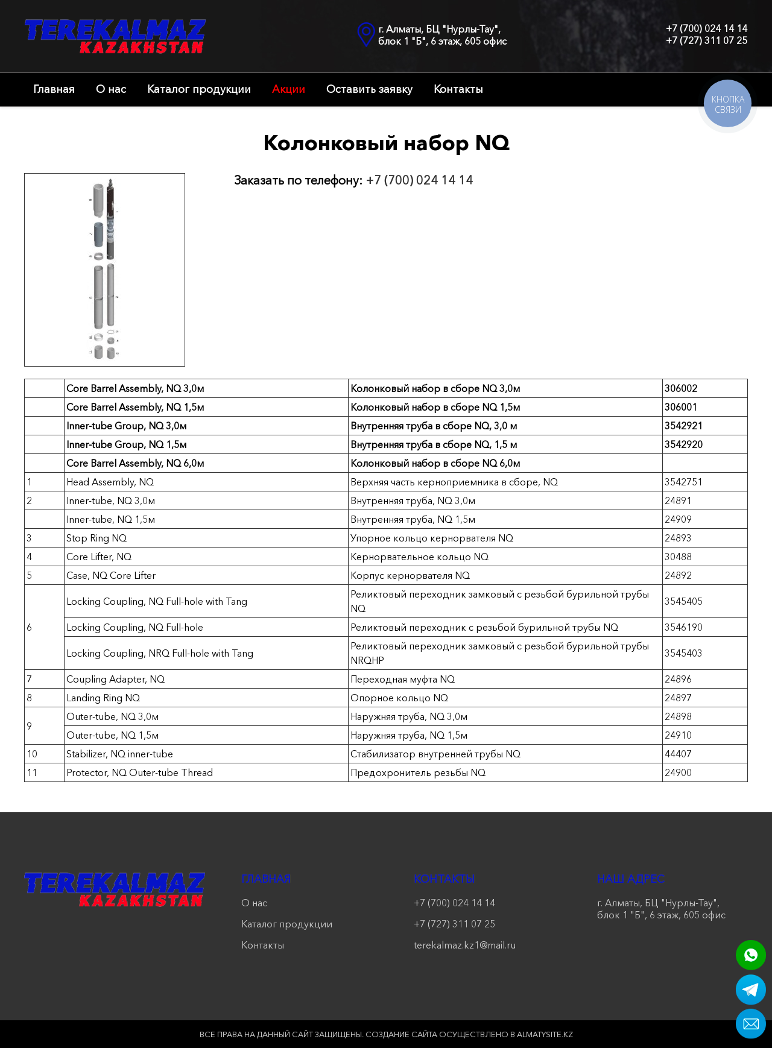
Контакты (458, 89)
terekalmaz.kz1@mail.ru (465, 945)
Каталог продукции (199, 89)
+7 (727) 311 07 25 (706, 40)
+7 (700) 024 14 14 (706, 28)
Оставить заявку (369, 89)
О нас (111, 89)
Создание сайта (401, 1034)
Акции (288, 89)
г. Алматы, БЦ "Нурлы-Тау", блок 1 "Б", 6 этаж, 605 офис (442, 35)
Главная (54, 89)
